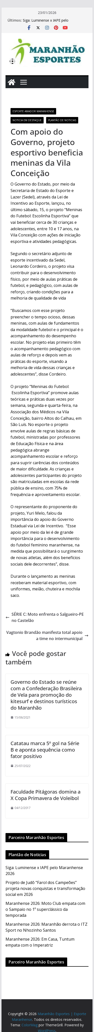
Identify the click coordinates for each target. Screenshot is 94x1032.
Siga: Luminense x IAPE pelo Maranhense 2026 (45, 23)
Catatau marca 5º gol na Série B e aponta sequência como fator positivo (45, 750)
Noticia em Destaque (27, 120)
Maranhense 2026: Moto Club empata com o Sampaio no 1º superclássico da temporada (45, 909)
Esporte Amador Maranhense (33, 111)
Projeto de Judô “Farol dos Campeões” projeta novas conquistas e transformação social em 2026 (45, 888)
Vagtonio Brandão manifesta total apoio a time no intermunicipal (47, 636)
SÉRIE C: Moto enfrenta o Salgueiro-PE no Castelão (45, 617)
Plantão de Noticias (62, 120)
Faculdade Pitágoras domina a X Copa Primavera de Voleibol (45, 795)
